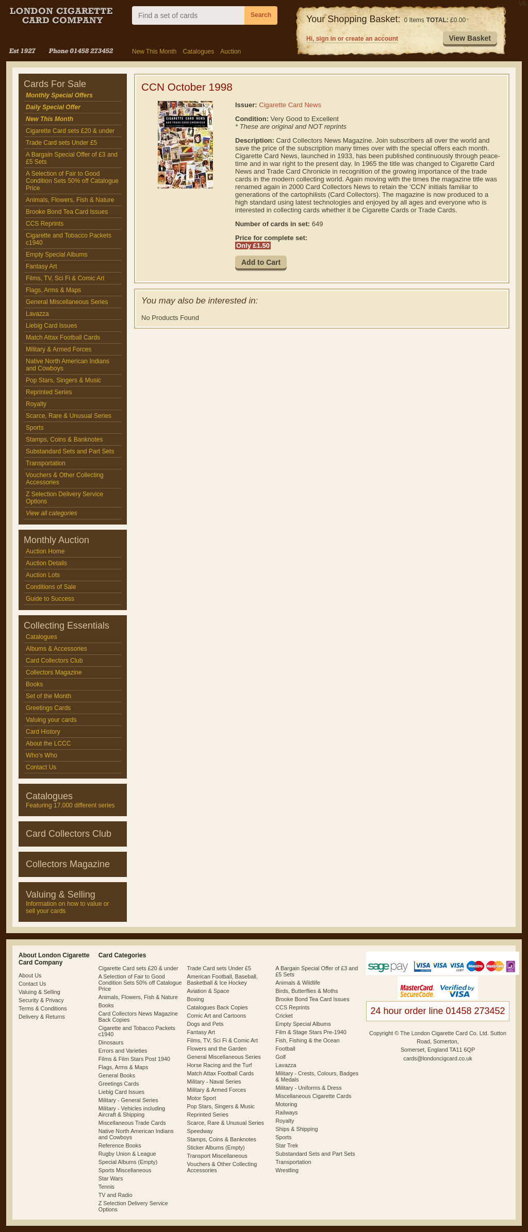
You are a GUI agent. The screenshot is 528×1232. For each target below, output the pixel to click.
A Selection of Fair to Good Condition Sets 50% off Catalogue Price (72, 181)
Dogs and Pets (205, 1024)
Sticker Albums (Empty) (216, 1147)
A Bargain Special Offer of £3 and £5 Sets (72, 158)
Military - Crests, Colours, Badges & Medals (316, 1076)
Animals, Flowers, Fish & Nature (70, 200)
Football (285, 1048)
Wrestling (287, 1170)
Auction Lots (43, 575)
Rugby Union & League (127, 1154)
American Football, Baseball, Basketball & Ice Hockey (222, 979)
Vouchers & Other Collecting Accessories (65, 478)
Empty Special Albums (56, 254)
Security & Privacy (41, 1000)
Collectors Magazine (54, 672)
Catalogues (198, 51)
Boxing (195, 999)
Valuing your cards (51, 719)
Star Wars (110, 1178)
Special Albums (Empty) (128, 1162)
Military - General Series (128, 1100)
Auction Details (46, 563)
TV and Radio (115, 1195)
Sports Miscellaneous (125, 1170)
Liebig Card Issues (51, 325)
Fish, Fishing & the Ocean (307, 1040)
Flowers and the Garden (217, 1048)
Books (34, 684)
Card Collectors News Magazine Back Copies (138, 1016)
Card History (43, 731)
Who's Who (41, 755)
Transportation (45, 463)
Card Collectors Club (54, 660)
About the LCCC (48, 743)
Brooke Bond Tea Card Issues (67, 211)
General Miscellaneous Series (67, 302)
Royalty (36, 404)
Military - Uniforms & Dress (308, 1088)
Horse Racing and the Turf (219, 1065)
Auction (230, 51)
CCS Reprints (44, 223)
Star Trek (286, 1145)
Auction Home (45, 551)
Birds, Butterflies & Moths (306, 991)
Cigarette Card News (290, 105)
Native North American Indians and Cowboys (67, 365)
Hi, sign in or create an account (352, 38)
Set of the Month (48, 696)
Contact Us (41, 767)
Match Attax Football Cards (63, 337)
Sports (35, 427)
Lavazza (37, 313)
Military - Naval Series (214, 1081)
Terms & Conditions (43, 1008)
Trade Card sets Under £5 (61, 142)
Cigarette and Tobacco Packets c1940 (68, 239)
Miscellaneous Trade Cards (132, 1123)
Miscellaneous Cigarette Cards (313, 1096)
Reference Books (119, 1145)
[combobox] (188, 15)
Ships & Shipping (296, 1129)
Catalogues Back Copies (217, 1007)
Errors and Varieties (122, 1051)
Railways (286, 1112)
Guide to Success (50, 598)
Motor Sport (201, 1098)
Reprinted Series (49, 392)
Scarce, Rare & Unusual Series (68, 415)
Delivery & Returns (42, 1017)
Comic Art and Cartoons (216, 1015)
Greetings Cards (48, 708)
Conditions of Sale (51, 586)
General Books (116, 1075)
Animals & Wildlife (297, 983)
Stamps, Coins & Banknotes (64, 439)
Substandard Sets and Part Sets (70, 451)
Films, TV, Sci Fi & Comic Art (65, 278)
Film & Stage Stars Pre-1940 (310, 1032)
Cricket (284, 1015)
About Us (30, 975)
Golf (280, 1057)
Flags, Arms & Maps (53, 290)
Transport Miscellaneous (217, 1156)
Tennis (106, 1187)
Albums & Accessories (56, 648)
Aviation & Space (208, 991)
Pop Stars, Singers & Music (63, 380)
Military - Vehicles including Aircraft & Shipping (132, 1111)
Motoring (286, 1104)
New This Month (154, 51)
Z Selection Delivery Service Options (64, 498)
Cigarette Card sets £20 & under (70, 130)
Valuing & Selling (39, 992)
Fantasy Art (41, 266)
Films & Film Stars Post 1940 (134, 1059)
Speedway (200, 1131)
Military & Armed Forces (58, 349)
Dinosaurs (111, 1042)
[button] (470, 38)
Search (261, 15)
